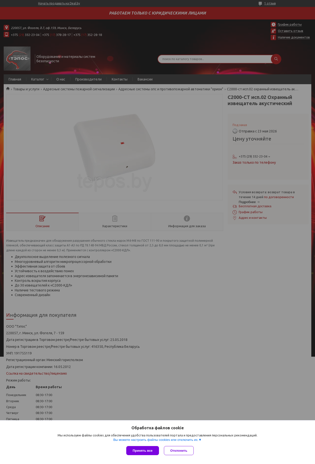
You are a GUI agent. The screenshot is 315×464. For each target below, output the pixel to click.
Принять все (143, 450)
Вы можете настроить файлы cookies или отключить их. (155, 440)
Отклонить (178, 450)
